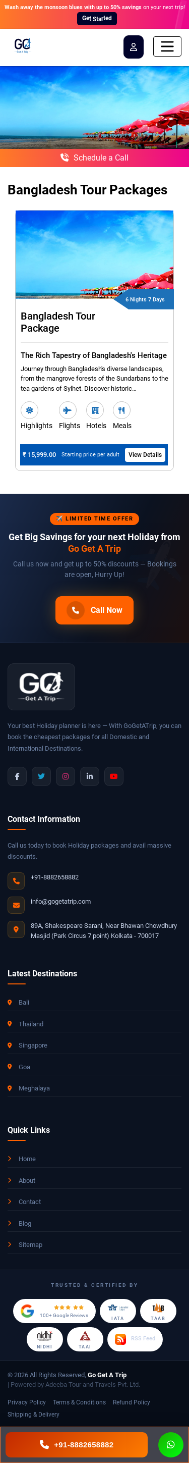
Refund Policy (131, 1402)
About (21, 1180)
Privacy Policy (27, 1402)
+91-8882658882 (55, 877)
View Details (145, 454)
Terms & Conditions (79, 1402)
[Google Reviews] (54, 1311)
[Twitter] (41, 776)
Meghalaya (29, 1088)
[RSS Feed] (135, 1339)
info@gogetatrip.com (61, 901)
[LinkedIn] (89, 776)
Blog (19, 1223)
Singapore (27, 1045)
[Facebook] (17, 776)
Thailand (25, 1024)
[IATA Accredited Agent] (118, 1311)
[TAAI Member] (85, 1339)
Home (22, 1159)
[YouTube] (113, 776)
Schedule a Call (94, 158)
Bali (18, 1002)
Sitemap (25, 1244)
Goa (19, 1067)
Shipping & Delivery (33, 1414)
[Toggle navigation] (167, 46)
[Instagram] (65, 776)
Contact (24, 1202)
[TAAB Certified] (158, 1311)
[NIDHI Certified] (45, 1339)
